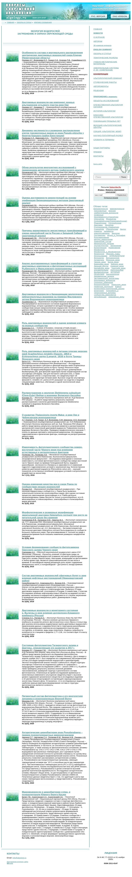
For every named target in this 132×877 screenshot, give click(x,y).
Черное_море (100, 262)
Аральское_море (118, 285)
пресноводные (100, 211)
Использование (100, 256)
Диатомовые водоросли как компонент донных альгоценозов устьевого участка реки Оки (48, 103)
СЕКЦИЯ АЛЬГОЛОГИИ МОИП (107, 131)
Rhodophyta (111, 219)
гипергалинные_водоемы (105, 293)
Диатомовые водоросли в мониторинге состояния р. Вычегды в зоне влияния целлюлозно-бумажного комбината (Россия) (51, 613)
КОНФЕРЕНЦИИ (101, 270)
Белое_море (113, 262)
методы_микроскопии (103, 239)
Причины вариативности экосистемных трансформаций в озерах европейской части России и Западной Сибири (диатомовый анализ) (54, 233)
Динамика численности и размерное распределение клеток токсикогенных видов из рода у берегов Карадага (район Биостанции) (53, 133)
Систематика (99, 235)
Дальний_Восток (101, 266)
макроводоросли (117, 209)
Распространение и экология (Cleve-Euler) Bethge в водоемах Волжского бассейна (51, 394)
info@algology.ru (19, 858)
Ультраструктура (101, 246)
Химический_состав (102, 241)
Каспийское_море (101, 268)
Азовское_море (117, 266)
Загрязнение (115, 246)
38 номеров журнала (102, 45)
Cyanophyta (99, 229)
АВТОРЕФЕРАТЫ (100, 86)
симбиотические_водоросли (106, 213)
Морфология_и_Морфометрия (107, 252)
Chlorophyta (99, 219)
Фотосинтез (99, 258)
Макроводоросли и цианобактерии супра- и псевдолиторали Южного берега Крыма (46, 793)
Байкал (118, 287)
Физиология (99, 254)
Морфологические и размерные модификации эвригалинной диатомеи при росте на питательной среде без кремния (54, 515)
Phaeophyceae (100, 223)
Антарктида (99, 260)
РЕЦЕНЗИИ (98, 90)
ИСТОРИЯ (115, 272)
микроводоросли (100, 209)
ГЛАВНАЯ (97, 29)
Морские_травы (113, 254)
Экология (116, 233)
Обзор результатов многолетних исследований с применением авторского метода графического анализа (53, 168)
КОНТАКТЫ (98, 156)
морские (112, 211)
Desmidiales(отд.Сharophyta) (106, 217)
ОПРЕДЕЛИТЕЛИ (117, 256)
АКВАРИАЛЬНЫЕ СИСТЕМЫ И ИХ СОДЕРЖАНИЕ (106, 69)
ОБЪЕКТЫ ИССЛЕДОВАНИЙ (106, 101)
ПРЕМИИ (97, 152)
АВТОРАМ (97, 41)
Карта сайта (97, 164)
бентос (123, 229)
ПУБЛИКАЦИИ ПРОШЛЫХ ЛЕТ (107, 121)
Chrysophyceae (114, 223)
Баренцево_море (101, 264)
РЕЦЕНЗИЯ (99, 274)
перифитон (109, 231)
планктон (98, 231)
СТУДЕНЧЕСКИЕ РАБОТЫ (105, 82)
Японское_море (113, 260)
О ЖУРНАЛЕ (99, 37)
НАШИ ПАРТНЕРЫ (101, 148)
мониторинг (99, 291)
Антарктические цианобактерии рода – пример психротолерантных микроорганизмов (52, 733)
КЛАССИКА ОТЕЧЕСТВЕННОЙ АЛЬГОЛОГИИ (108, 116)
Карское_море (117, 264)
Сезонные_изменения (103, 282)
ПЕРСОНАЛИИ (117, 270)
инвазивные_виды (116, 297)
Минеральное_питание (104, 244)
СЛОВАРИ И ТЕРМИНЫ (103, 140)
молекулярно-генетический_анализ (109, 289)
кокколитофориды (102, 233)
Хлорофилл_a (112, 291)
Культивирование (101, 237)
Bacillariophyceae (101, 272)
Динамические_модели (104, 276)
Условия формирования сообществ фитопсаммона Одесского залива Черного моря (50, 548)
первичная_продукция (103, 287)
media (10, 863)
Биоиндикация (100, 248)
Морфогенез (99, 250)
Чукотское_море (118, 268)
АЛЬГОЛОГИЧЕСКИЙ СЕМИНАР (107, 78)
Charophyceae (112, 229)
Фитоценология (112, 258)
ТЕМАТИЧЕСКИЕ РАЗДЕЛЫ (105, 58)
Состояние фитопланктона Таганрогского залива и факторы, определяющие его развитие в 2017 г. (50, 646)
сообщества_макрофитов (105, 295)
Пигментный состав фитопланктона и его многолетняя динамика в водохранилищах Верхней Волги (52, 697)
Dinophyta (109, 225)
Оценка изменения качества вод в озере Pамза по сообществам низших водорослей (49, 485)
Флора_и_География (116, 235)
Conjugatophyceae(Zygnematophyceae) (110, 221)
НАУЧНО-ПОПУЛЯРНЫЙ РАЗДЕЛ (108, 136)
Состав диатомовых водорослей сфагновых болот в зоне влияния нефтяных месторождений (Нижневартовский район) (54, 578)
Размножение (114, 248)
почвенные (98, 215)
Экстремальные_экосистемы (106, 278)
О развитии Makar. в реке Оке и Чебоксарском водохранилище (50, 416)
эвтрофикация (100, 297)
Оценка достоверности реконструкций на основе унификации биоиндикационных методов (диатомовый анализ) (52, 200)
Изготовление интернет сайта (17, 862)
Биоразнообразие (101, 285)
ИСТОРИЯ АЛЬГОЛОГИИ (104, 111)
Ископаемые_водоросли (104, 280)
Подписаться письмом (111, 198)
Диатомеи (98, 225)
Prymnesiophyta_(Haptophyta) (106, 227)
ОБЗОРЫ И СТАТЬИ (102, 54)
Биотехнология (112, 274)
